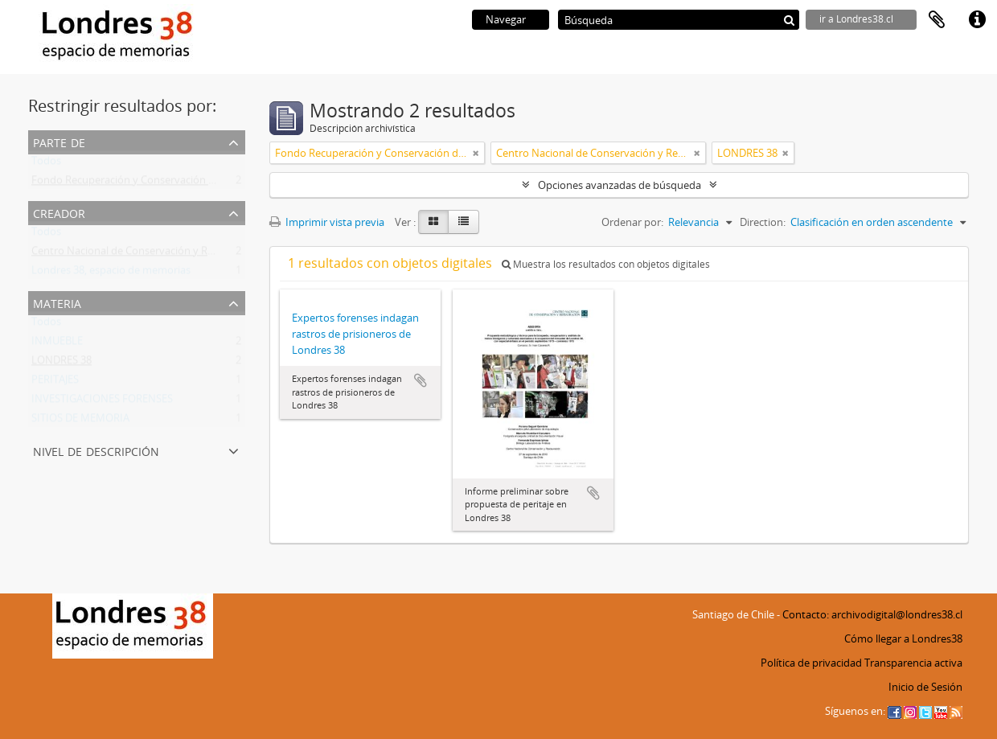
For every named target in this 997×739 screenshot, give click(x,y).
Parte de (59, 141)
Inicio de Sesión (925, 686)
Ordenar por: (632, 222)
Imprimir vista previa (326, 222)
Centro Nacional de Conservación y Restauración (147, 254)
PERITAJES (55, 383)
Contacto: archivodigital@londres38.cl (872, 614)
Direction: (763, 222)
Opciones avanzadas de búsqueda (619, 185)
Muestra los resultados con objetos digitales (606, 264)
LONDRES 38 (61, 363)
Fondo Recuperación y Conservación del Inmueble (151, 183)
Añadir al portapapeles (420, 380)
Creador (59, 212)
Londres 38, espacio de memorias (111, 273)
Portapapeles (937, 20)
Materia (57, 302)
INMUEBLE (57, 344)
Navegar (506, 19)
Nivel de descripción (96, 450)
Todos (46, 164)
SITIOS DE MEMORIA (80, 421)
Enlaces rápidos (977, 20)
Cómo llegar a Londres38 (903, 638)
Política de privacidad (811, 662)
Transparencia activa (913, 662)
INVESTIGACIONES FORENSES (102, 402)
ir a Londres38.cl (856, 19)
